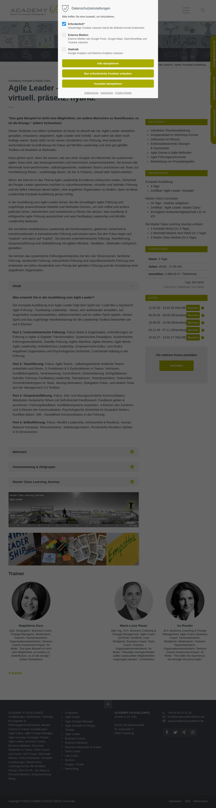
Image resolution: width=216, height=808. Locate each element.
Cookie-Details (123, 92)
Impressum (107, 92)
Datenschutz (91, 92)
